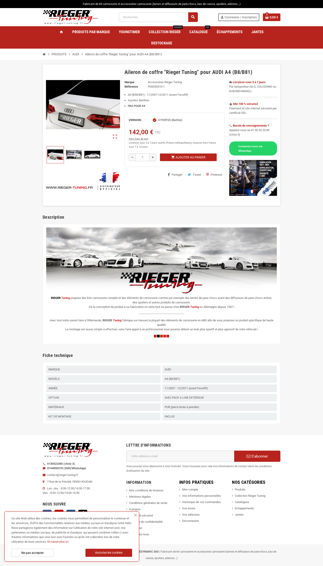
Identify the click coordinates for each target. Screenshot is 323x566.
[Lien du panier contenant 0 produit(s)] (271, 17)
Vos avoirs (188, 508)
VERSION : (135, 120)
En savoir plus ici (57, 541)
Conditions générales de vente (148, 503)
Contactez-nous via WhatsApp (250, 148)
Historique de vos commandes (201, 502)
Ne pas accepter (32, 553)
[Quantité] (142, 157)
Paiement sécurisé (141, 515)
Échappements (244, 508)
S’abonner (257, 456)
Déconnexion (190, 521)
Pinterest (214, 174)
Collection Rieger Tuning (250, 495)
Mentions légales (140, 496)
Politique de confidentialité (146, 521)
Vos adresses (191, 514)
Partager (175, 174)
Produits (240, 489)
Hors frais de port (138, 138)
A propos (134, 509)
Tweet (194, 174)
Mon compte (190, 489)
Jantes (239, 514)
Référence (131, 86)
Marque (129, 82)
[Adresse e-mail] (180, 456)
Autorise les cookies (108, 552)
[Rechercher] (158, 17)
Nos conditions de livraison (146, 490)
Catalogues (242, 502)
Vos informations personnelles (201, 495)
